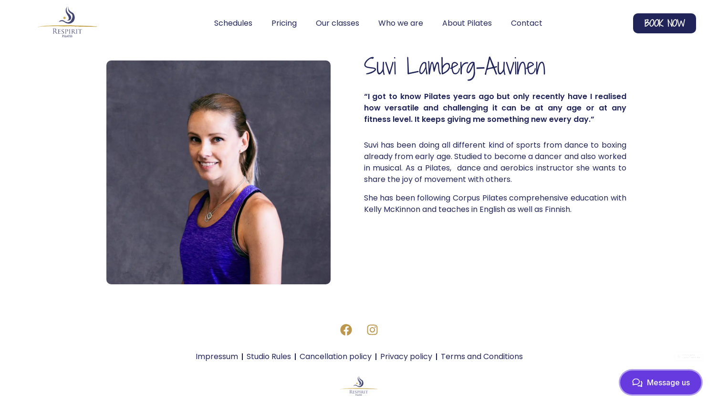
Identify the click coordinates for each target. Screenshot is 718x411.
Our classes (337, 23)
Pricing (284, 23)
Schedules (233, 23)
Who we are (400, 23)
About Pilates (467, 23)
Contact (526, 23)
